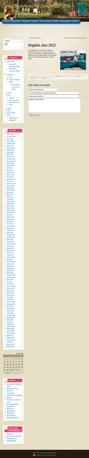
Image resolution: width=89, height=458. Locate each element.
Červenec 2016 (11, 183)
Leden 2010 (10, 299)
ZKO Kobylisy (10, 413)
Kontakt (9, 93)
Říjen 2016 (10, 181)
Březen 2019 (10, 156)
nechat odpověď (33, 77)
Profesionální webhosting (14, 395)
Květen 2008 (10, 326)
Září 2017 (9, 167)
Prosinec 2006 (11, 339)
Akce (10, 77)
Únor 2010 (10, 297)
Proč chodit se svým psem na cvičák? (15, 87)
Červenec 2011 (11, 261)
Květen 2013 (10, 228)
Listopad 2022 (11, 143)
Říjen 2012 (10, 239)
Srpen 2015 (10, 199)
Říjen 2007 (10, 335)
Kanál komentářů (12, 438)
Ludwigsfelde (11, 393)
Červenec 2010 (11, 286)
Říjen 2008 (10, 319)
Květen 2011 (10, 266)
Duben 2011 (10, 268)
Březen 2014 (10, 221)
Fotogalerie (10, 74)
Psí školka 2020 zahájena (35, 37)
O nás (8, 95)
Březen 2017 (10, 174)
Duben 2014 (10, 219)
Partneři (9, 108)
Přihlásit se (10, 434)
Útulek (9, 110)
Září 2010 (9, 281)
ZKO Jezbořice (11, 411)
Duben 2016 (10, 188)
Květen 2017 (10, 172)
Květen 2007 (10, 337)
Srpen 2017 (10, 170)
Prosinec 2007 (11, 333)
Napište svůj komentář (54, 105)
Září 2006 (9, 342)
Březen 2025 (10, 134)
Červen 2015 (10, 201)
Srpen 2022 (10, 145)
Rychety (9, 397)
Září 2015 (9, 197)
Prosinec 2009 (11, 301)
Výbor (11, 104)
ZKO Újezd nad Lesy (12, 417)
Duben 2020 (10, 152)
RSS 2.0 (78, 76)
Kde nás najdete (14, 100)
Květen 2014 (10, 217)
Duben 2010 (10, 293)
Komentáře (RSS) (48, 455)
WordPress (53, 452)
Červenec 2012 (11, 243)
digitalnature (42, 452)
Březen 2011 (10, 270)
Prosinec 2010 (11, 275)
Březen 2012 (10, 250)
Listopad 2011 (11, 257)
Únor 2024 (10, 138)
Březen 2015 (10, 208)
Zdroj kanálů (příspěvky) (14, 436)
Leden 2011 (10, 272)
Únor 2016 (10, 192)
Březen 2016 (10, 190)
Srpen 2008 (10, 324)
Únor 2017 (10, 176)
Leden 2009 (10, 313)
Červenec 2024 (11, 136)
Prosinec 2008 (11, 315)
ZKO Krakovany (11, 415)
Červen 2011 (10, 264)
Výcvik (8, 115)
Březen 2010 (10, 295)
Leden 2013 (10, 232)
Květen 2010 (10, 290)
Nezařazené (59, 76)
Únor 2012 (10, 252)
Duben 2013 (10, 230)
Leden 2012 (10, 255)
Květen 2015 (10, 203)
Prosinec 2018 (11, 159)
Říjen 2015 (10, 194)
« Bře (7, 372)
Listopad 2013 (11, 226)
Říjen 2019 (10, 154)
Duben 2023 (10, 141)
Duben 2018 (10, 163)
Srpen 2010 (10, 284)
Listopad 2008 (11, 317)
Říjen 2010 (10, 279)
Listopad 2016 (11, 179)
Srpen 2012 (10, 241)
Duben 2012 (10, 248)
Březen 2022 (10, 147)
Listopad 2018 (11, 161)
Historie (11, 98)
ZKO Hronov (10, 408)
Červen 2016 (10, 185)
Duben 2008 (10, 328)
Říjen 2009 (10, 306)
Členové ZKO (10, 61)
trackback (43, 77)
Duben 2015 (10, 205)
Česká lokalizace (11, 440)
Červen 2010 (10, 288)
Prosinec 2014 (11, 210)
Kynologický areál (14, 102)
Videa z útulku (11, 112)
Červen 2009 (10, 308)
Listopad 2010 (11, 277)
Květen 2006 (10, 344)
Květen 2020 (10, 150)
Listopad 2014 (11, 212)
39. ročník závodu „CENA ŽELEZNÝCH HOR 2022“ (75, 37)
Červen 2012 (10, 246)
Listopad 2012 (11, 237)
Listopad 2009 (11, 304)
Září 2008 (9, 322)
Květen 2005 (10, 346)
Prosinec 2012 (11, 234)
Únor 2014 (10, 223)
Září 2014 (9, 214)
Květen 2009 (10, 310)
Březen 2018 (10, 165)
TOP (54, 455)
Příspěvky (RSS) (39, 455)
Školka (11, 82)
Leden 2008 (10, 331)
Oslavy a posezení (14, 79)
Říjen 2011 (10, 259)
